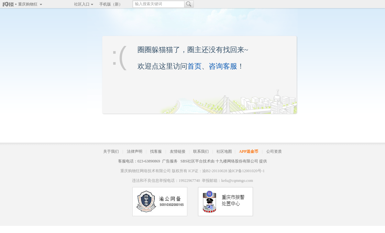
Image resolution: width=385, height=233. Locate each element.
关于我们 (111, 151)
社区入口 (82, 4)
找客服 (156, 151)
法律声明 (134, 151)
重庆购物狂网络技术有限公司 (145, 171)
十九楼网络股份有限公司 (236, 161)
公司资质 (274, 151)
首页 (194, 66)
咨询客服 (223, 66)
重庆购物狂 (28, 4)
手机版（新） (111, 4)
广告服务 (170, 161)
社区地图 (224, 151)
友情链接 (177, 151)
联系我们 (201, 151)
